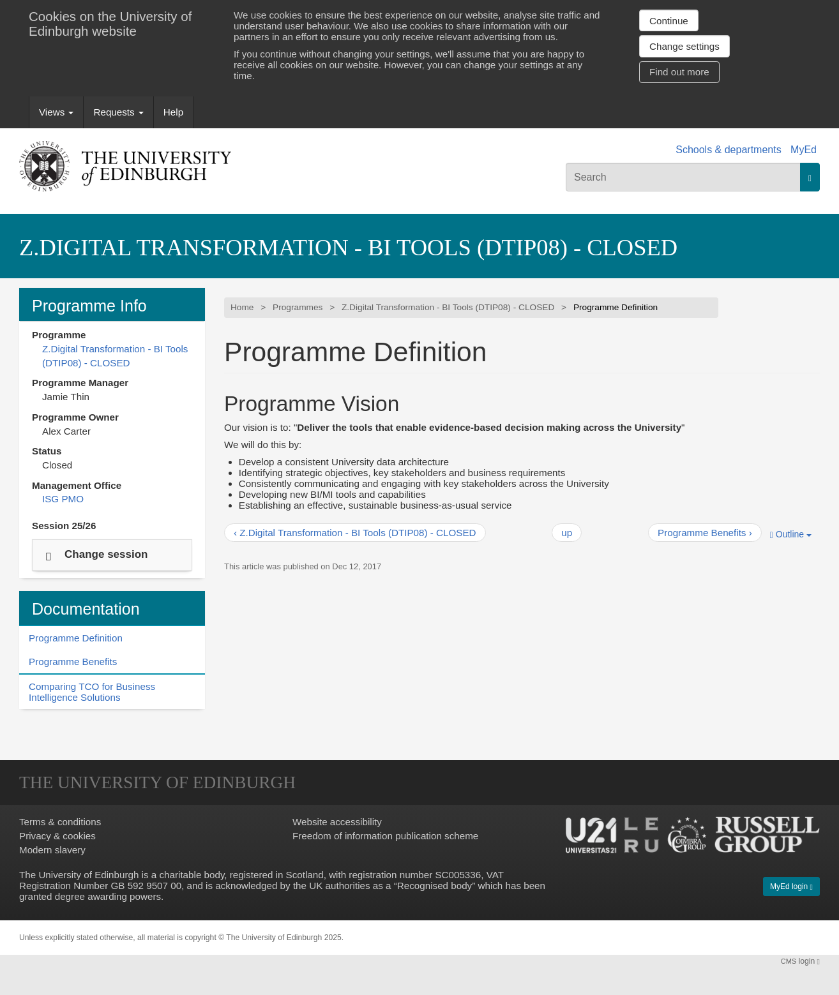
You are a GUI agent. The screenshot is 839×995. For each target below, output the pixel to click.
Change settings (684, 46)
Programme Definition (76, 637)
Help (173, 112)
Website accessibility (337, 821)
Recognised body (434, 885)
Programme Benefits (73, 661)
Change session (105, 553)
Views (56, 112)
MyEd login (791, 886)
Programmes (297, 307)
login (800, 961)
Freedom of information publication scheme (385, 835)
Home (242, 307)
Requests (118, 112)
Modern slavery (52, 849)
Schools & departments (728, 149)
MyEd (803, 149)
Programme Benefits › (705, 532)
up (566, 532)
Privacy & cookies (57, 835)
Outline (791, 534)
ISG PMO (63, 498)
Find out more (679, 71)
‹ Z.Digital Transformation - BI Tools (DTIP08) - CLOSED (355, 532)
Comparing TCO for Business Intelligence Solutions (92, 692)
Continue (668, 20)
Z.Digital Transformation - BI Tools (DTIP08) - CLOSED (348, 247)
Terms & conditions (60, 821)
